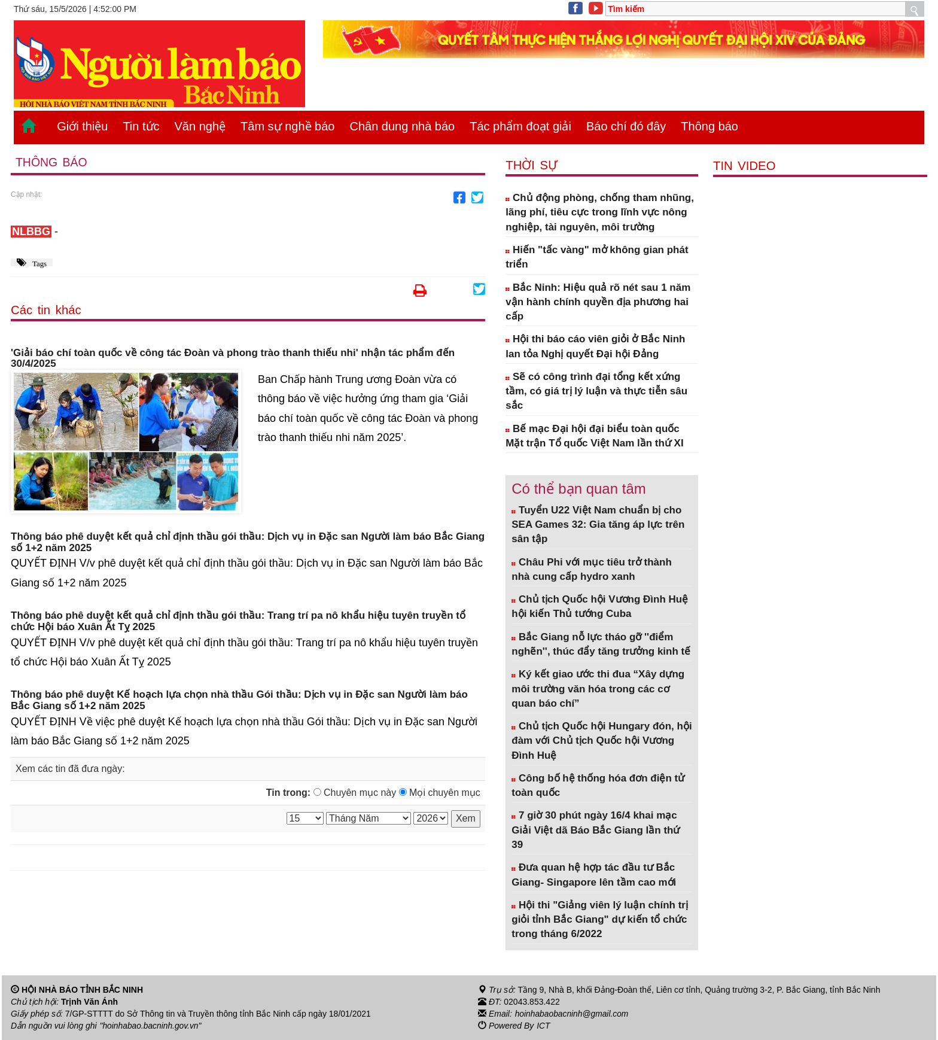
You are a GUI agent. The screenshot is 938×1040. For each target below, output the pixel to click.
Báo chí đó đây (626, 126)
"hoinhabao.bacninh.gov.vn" (151, 1025)
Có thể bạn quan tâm (578, 489)
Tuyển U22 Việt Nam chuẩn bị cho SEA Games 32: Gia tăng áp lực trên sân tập (597, 524)
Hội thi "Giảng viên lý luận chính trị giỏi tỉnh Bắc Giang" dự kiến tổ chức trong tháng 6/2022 (599, 919)
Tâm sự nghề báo (287, 126)
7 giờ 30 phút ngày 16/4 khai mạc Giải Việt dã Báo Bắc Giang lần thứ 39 (595, 830)
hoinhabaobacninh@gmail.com (572, 1013)
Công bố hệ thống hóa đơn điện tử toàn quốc (597, 785)
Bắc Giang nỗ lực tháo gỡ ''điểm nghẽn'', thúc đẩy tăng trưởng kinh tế (600, 644)
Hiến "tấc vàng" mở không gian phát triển (596, 257)
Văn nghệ (200, 126)
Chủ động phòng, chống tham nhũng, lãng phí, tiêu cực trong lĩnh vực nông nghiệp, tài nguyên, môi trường (599, 212)
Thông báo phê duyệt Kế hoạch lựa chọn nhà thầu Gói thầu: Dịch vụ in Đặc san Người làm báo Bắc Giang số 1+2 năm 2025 (239, 701)
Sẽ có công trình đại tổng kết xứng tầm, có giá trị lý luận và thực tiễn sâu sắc (596, 391)
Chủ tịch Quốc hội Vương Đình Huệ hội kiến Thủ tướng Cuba (599, 606)
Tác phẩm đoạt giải (520, 126)
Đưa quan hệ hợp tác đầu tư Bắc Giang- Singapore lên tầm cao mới (593, 874)
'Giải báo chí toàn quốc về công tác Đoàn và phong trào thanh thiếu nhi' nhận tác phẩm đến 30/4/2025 (233, 359)
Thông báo (709, 126)
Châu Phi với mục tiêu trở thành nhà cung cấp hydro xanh (591, 569)
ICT (543, 1025)
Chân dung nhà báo (402, 126)
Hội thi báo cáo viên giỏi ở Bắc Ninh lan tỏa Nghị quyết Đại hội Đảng (595, 346)
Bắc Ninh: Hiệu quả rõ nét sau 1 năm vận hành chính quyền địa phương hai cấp (597, 302)
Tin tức (141, 126)
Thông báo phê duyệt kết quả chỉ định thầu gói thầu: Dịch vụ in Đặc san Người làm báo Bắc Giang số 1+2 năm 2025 (248, 542)
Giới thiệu (82, 126)
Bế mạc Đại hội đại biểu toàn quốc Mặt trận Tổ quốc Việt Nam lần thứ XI (594, 436)
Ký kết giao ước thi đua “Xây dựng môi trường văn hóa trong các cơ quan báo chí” (597, 688)
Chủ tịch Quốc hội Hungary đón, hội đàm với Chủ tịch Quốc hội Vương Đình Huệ (601, 740)
